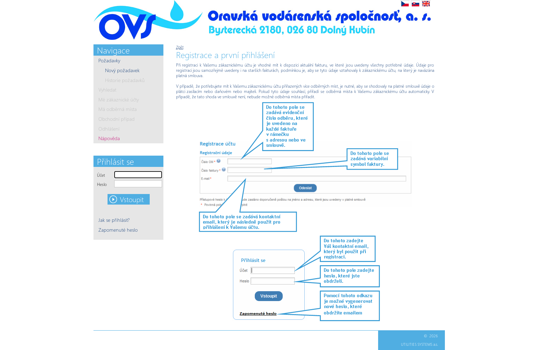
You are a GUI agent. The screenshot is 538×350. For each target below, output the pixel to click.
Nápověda (109, 138)
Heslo (102, 184)
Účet (101, 175)
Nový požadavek (122, 70)
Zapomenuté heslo (118, 229)
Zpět (179, 47)
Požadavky (109, 60)
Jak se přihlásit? (114, 220)
